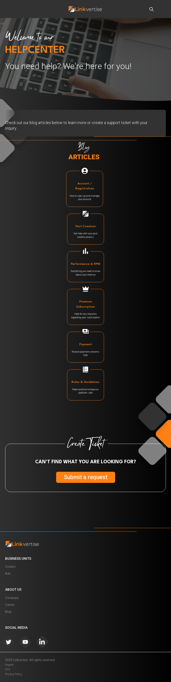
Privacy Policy (13, 674)
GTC (7, 669)
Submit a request (85, 477)
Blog (8, 611)
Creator (10, 566)
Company (12, 598)
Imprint (9, 664)
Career (10, 604)
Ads (8, 573)
